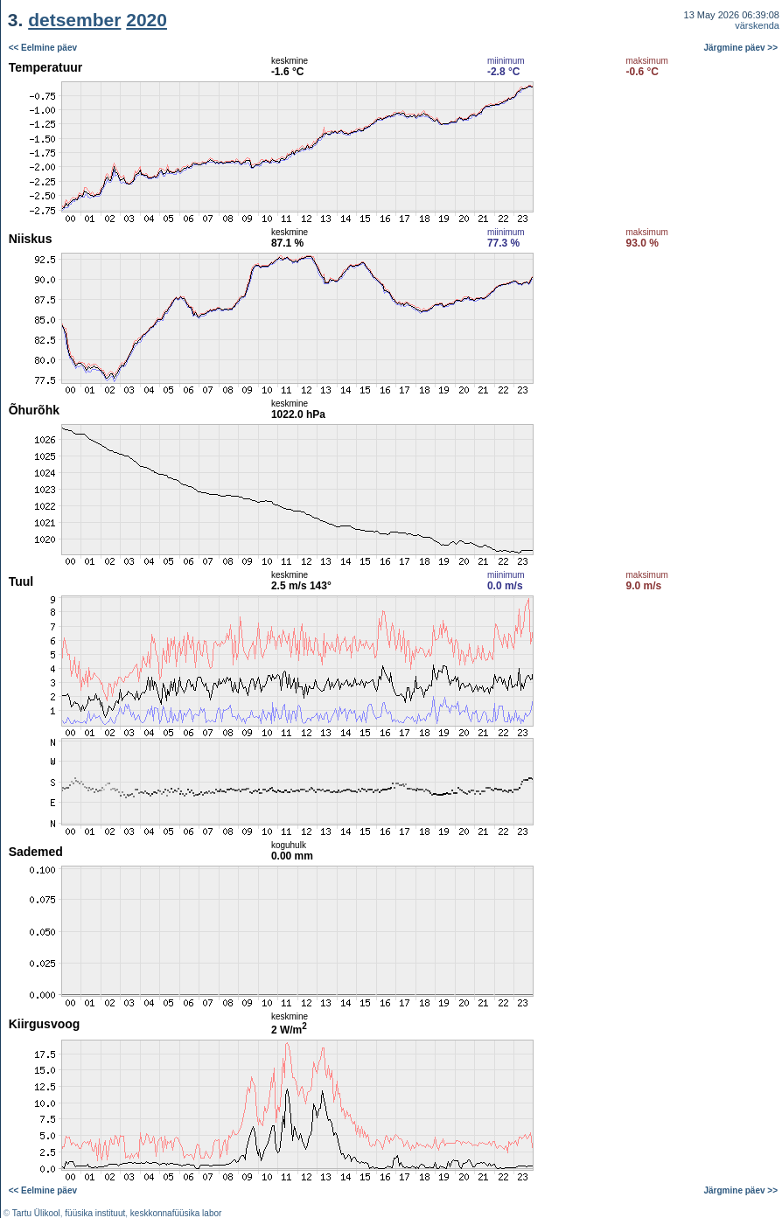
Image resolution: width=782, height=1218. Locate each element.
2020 (146, 20)
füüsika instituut (95, 1213)
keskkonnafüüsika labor (176, 1213)
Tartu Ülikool (36, 1213)
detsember (74, 20)
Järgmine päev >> (741, 47)
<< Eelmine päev (43, 47)
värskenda (757, 25)
